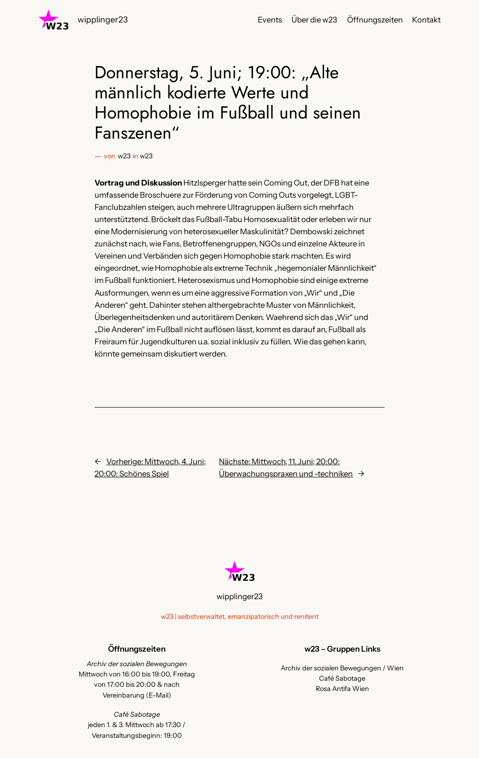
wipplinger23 (103, 19)
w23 (124, 156)
